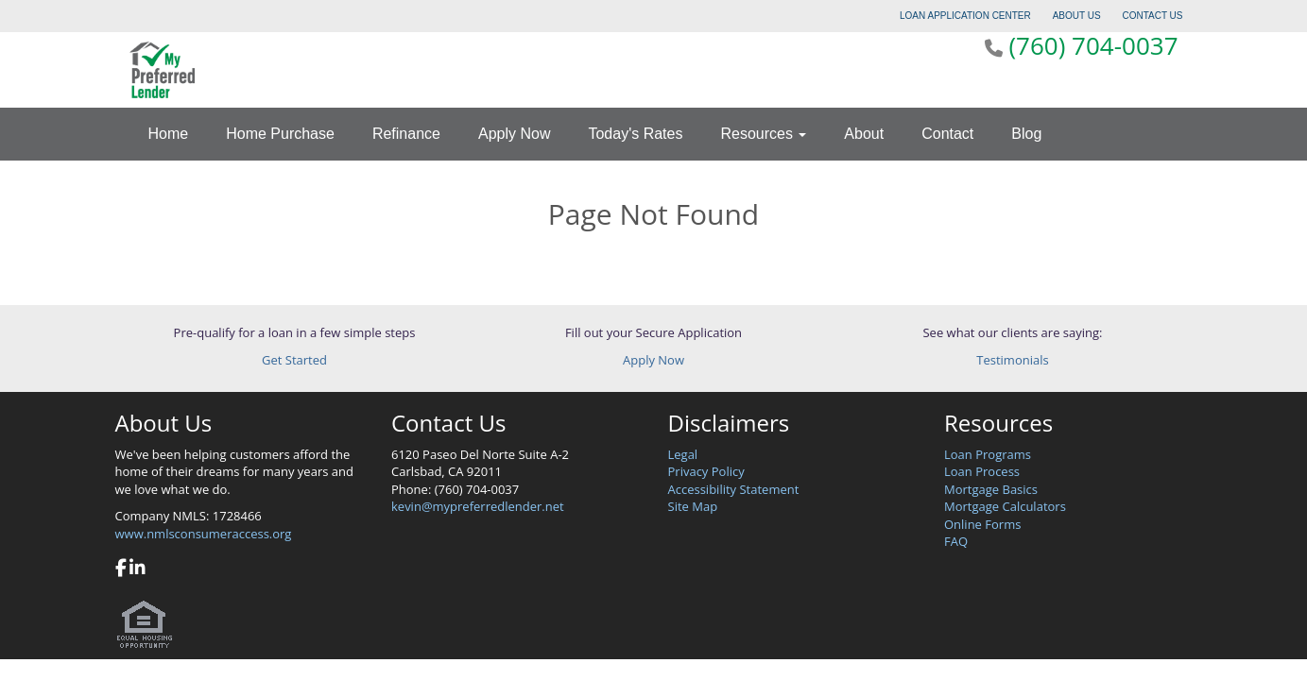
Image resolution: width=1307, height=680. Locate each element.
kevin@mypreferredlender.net (477, 506)
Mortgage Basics (991, 489)
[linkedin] (137, 569)
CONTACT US (1152, 15)
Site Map (693, 506)
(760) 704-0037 (1093, 45)
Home (168, 134)
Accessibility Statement (734, 489)
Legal (683, 454)
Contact (947, 134)
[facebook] (121, 569)
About (864, 134)
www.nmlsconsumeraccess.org (203, 533)
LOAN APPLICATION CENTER (965, 15)
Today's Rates (635, 134)
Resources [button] (763, 134)
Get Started (294, 359)
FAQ (956, 541)
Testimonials (1012, 359)
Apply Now (514, 134)
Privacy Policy (706, 471)
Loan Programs (987, 454)
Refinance (406, 134)
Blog (1026, 134)
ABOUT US (1077, 15)
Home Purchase (280, 134)
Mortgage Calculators (1005, 506)
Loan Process (982, 471)
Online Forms (982, 524)
